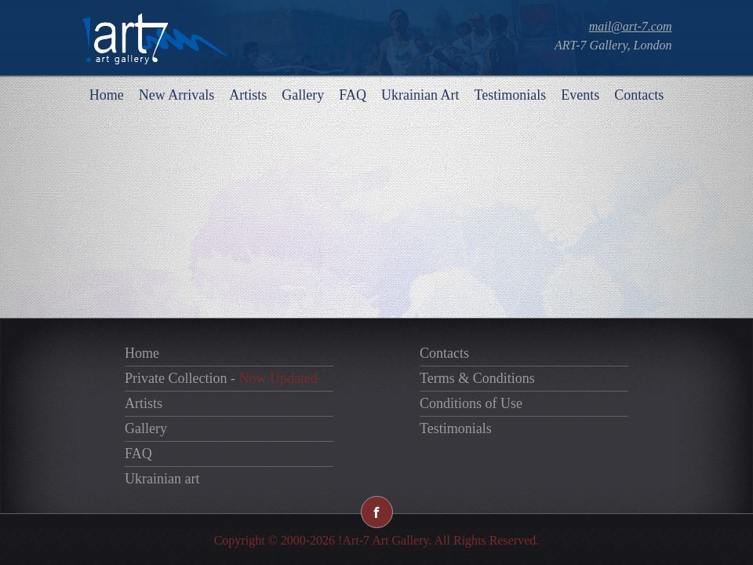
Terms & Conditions (477, 378)
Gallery (303, 95)
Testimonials (510, 95)
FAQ (352, 95)
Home (106, 95)
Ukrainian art (162, 479)
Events (580, 95)
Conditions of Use (471, 403)
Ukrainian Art (420, 95)
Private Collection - (221, 378)
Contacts (639, 95)
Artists (248, 95)
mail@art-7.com (630, 26)
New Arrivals (176, 95)
